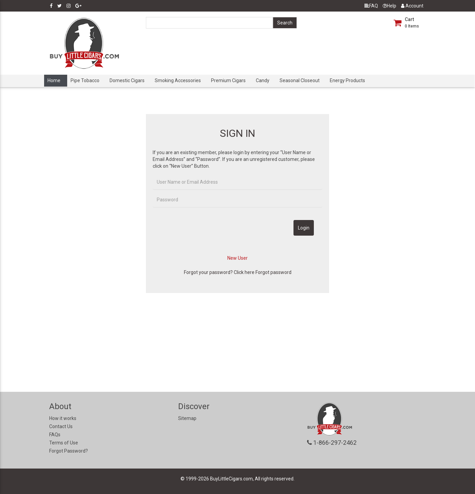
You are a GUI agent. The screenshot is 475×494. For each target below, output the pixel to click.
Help (389, 5)
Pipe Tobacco (85, 80)
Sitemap (187, 418)
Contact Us (61, 426)
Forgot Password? (68, 451)
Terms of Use (63, 442)
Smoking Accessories (178, 80)
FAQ (371, 5)
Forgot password (273, 272)
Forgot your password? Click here (219, 272)
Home (54, 80)
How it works (62, 418)
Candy (262, 80)
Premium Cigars (228, 80)
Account (412, 5)
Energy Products (347, 80)
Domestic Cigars (127, 80)
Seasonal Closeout (300, 80)
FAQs (54, 434)
